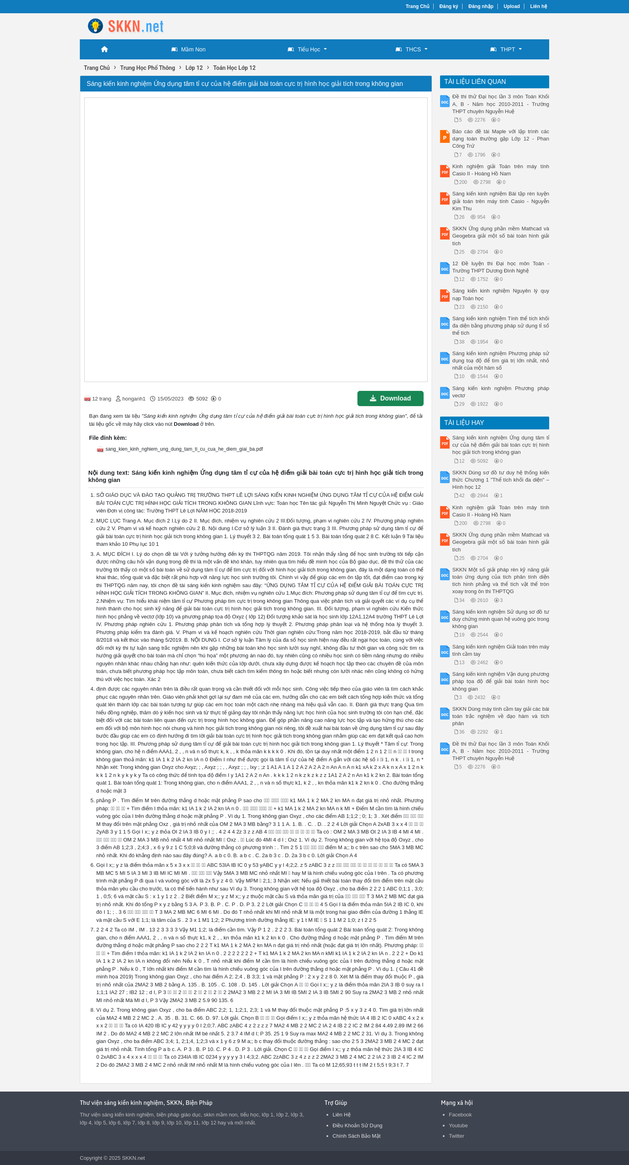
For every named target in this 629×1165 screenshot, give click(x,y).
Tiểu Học (304, 49)
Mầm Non (188, 49)
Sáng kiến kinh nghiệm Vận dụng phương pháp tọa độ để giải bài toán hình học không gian (501, 681)
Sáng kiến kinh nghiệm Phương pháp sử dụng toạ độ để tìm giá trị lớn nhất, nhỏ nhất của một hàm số (501, 360)
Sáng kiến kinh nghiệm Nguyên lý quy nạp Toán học (501, 294)
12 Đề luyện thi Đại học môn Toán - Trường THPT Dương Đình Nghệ (501, 267)
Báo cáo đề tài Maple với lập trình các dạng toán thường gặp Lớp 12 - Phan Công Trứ (501, 138)
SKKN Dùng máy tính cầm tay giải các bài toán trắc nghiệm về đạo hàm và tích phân (501, 716)
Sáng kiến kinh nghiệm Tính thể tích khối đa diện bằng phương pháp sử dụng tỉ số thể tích (501, 325)
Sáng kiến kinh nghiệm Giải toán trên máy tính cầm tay (501, 650)
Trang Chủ (417, 6)
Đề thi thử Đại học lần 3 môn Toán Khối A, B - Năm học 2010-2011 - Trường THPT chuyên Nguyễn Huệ (501, 104)
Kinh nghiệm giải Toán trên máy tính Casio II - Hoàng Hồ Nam (501, 170)
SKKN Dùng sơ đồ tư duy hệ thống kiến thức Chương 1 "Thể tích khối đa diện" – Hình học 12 (501, 480)
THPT (502, 49)
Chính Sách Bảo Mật (357, 1136)
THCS (408, 49)
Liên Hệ (342, 1115)
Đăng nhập (481, 6)
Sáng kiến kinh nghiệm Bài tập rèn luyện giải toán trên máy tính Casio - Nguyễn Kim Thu (501, 201)
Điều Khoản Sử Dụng (357, 1125)
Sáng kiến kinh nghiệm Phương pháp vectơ (501, 391)
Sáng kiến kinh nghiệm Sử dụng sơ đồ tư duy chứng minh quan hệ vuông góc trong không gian (501, 619)
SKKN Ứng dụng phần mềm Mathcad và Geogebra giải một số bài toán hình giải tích (501, 236)
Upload (512, 6)
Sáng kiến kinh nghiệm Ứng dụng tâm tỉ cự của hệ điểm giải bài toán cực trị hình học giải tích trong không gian (501, 445)
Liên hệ (538, 6)
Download (390, 398)
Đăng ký (449, 6)
